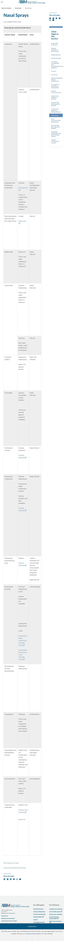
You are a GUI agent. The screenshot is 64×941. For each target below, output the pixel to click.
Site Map (15, 921)
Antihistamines (55, 54)
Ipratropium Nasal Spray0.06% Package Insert (22, 640)
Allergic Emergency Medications (55, 49)
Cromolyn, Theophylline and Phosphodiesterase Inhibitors (57, 64)
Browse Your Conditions (55, 915)
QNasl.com (22, 221)
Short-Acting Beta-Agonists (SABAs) (55, 126)
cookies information (33, 934)
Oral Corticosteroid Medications (55, 120)
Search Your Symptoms (55, 922)
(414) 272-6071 (4, 916)
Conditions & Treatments (56, 910)
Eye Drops (54, 74)
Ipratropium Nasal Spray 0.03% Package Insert (22, 655)
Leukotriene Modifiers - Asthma (55, 97)
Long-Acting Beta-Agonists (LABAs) (55, 103)
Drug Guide (18, 8)
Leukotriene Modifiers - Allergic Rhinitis (56, 110)
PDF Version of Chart (11, 864)
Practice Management (39, 912)
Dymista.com (23, 188)
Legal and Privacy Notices (6, 921)
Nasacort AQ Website (23, 812)
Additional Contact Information (8, 919)
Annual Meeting (37, 917)
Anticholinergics (56, 58)
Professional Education (39, 915)
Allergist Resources (38, 910)
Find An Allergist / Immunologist (54, 918)
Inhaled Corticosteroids (56, 91)
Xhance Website (21, 564)
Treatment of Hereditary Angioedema (55, 86)
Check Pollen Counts (54, 912)
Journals (35, 920)
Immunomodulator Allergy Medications (57, 79)
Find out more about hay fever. (15, 869)
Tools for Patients (6, 8)
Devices (53, 71)
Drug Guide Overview (54, 43)
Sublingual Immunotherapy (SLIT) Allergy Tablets (56, 134)
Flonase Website (21, 456)
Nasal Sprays (57, 115)
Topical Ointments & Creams (55, 141)
